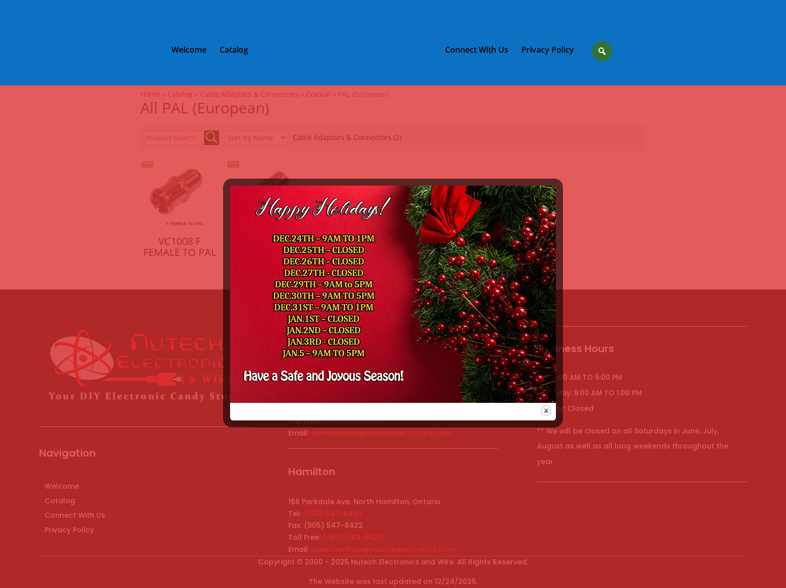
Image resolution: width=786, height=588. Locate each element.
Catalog (234, 50)
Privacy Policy (547, 50)
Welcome (189, 50)
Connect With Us (476, 50)
